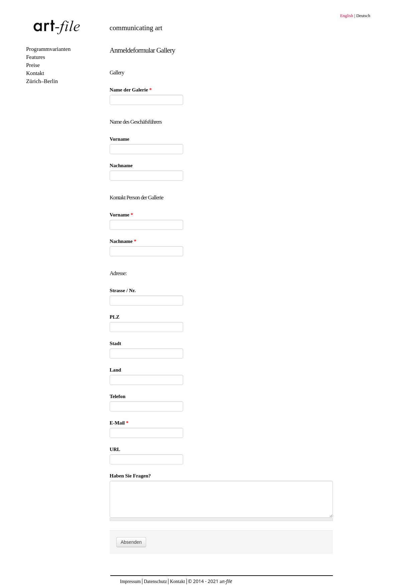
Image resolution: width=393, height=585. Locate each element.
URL (115, 449)
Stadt (115, 343)
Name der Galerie (131, 89)
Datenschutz (155, 581)
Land (115, 370)
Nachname (121, 165)
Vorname (119, 139)
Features (35, 57)
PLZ (114, 317)
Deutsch (363, 15)
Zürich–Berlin (42, 81)
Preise (33, 65)
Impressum (130, 581)
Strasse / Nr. (123, 290)
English (346, 15)
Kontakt (35, 73)
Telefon (117, 396)
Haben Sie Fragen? (130, 475)
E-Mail (119, 423)
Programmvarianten (48, 49)
